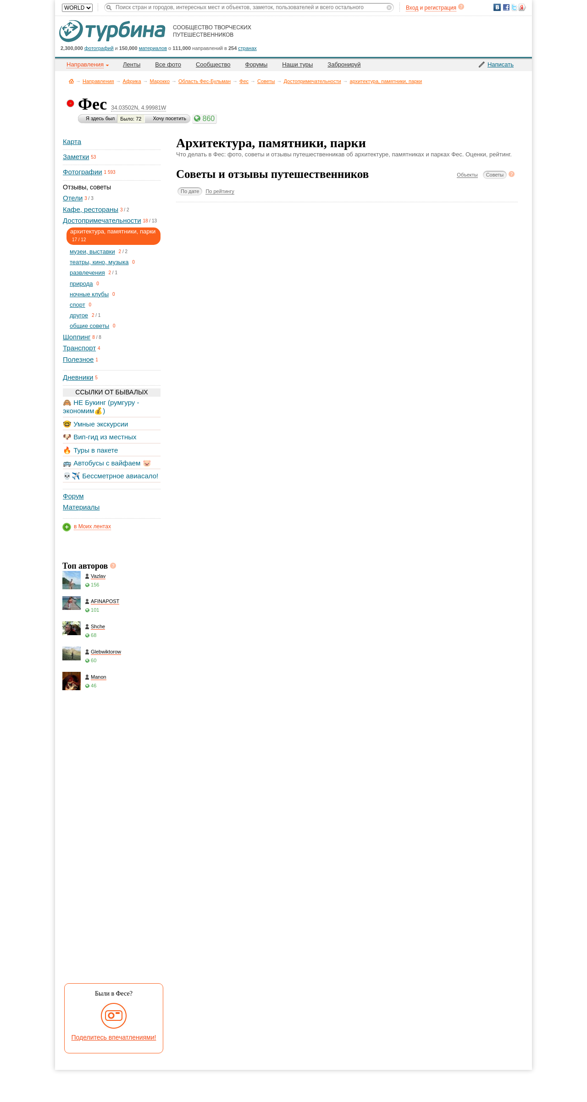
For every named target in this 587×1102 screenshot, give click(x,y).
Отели (73, 198)
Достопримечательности (312, 81)
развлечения (87, 272)
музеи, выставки (92, 251)
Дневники (78, 377)
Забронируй (343, 64)
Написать (500, 64)
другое (79, 315)
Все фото (168, 64)
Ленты (131, 64)
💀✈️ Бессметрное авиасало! (110, 476)
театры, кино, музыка (99, 262)
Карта (72, 141)
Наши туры (297, 64)
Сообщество (213, 64)
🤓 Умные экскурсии (95, 424)
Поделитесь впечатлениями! (114, 1037)
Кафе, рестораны (90, 209)
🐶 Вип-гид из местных (99, 437)
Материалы (81, 507)
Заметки (76, 157)
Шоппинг (76, 337)
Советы (266, 81)
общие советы (89, 325)
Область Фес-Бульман (204, 81)
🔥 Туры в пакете (90, 450)
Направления (98, 81)
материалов (153, 48)
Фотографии (82, 172)
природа (81, 283)
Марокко (160, 81)
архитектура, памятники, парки (386, 81)
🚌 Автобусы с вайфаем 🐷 (107, 463)
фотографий (99, 48)
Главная (71, 80)
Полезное (78, 359)
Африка (132, 81)
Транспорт (79, 348)
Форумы (256, 64)
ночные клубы (89, 294)
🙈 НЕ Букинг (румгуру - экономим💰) (101, 407)
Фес (244, 81)
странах (247, 48)
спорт (77, 304)
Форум (73, 496)
